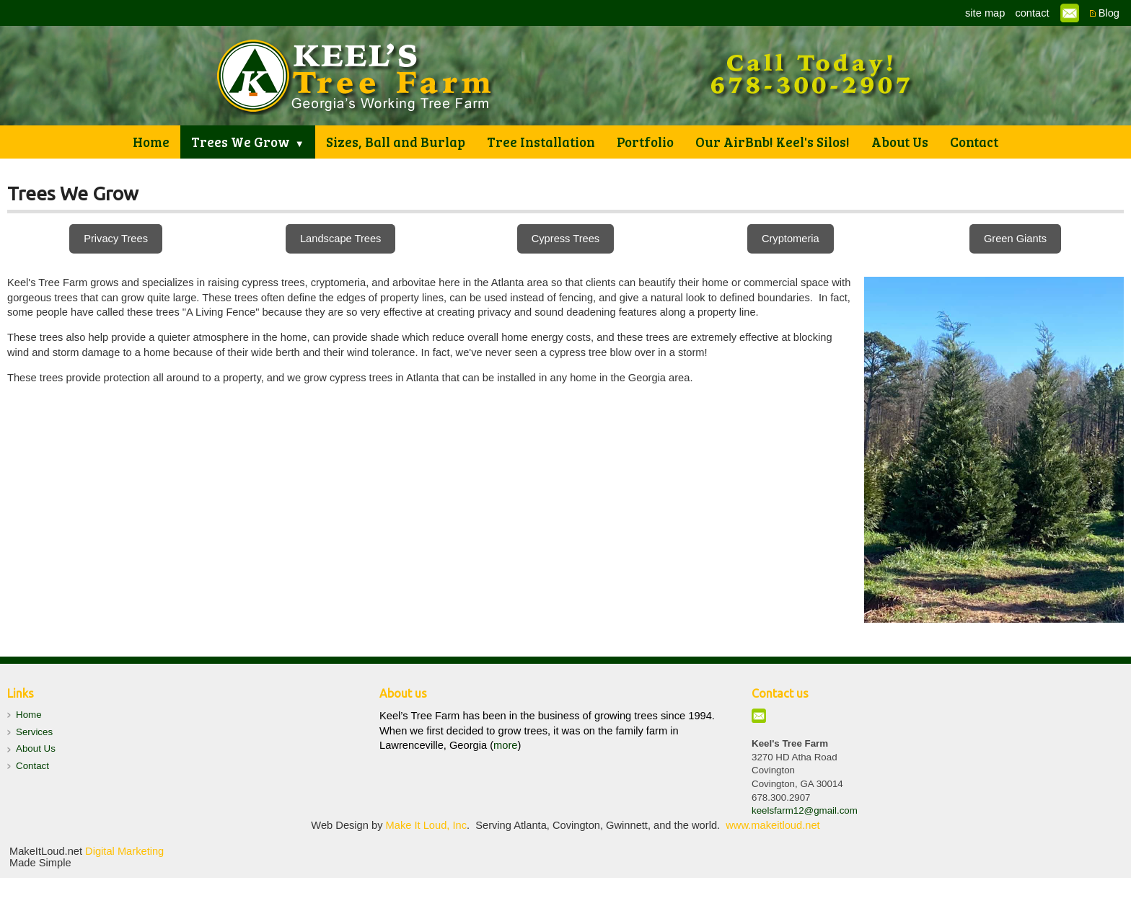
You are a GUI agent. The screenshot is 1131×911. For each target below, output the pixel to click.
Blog (1109, 13)
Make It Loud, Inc (426, 825)
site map (985, 13)
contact (1032, 13)
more (505, 745)
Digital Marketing (124, 851)
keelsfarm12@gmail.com (805, 810)
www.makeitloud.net (772, 825)
